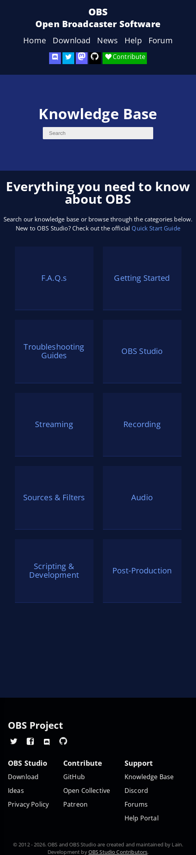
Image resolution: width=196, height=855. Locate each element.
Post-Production (142, 570)
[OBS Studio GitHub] (95, 58)
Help (133, 40)
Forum (160, 40)
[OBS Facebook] (30, 741)
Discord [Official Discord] (136, 790)
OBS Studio (142, 351)
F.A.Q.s (54, 278)
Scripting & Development (54, 570)
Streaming (54, 424)
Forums (136, 804)
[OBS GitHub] (63, 741)
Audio (142, 497)
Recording (141, 424)
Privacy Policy (28, 804)
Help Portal (142, 818)
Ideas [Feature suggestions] (16, 790)
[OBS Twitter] (68, 58)
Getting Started (142, 278)
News (107, 40)
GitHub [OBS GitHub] (74, 777)
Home (34, 40)
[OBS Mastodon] (82, 58)
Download (71, 40)
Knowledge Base (149, 777)
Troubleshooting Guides (54, 351)
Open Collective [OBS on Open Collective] (86, 790)
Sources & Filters (54, 497)
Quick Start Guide (156, 228)
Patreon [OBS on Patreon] (75, 804)
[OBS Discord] (55, 58)
